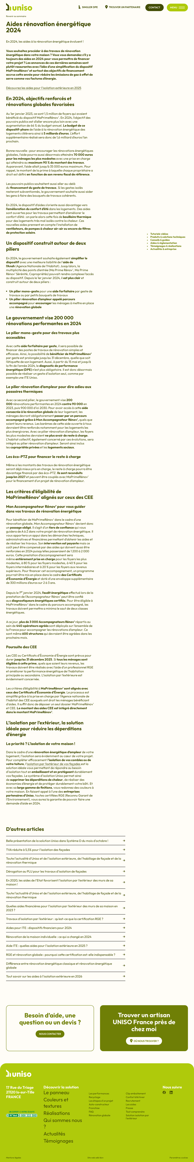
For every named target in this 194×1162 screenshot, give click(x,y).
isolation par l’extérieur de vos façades (54, 764)
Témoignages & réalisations (165, 246)
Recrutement (133, 1100)
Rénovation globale (99, 1115)
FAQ (91, 1111)
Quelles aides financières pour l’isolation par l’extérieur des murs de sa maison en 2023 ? (65, 908)
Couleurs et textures (55, 1102)
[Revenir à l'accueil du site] (19, 7)
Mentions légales (13, 1157)
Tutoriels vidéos (159, 233)
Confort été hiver (135, 1097)
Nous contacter (50, 1033)
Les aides (131, 1104)
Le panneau (56, 1092)
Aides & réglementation (163, 243)
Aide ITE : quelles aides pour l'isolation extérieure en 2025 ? (65, 946)
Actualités (54, 1133)
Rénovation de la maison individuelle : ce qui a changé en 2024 (65, 937)
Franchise (94, 1108)
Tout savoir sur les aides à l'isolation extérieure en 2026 (65, 976)
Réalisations (56, 1113)
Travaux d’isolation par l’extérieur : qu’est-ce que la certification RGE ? (65, 919)
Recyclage (94, 1097)
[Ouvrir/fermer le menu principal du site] (181, 7)
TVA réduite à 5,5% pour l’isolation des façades (65, 850)
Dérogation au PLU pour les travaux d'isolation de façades (65, 871)
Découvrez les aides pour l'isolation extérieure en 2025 (43, 88)
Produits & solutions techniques (167, 237)
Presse (129, 1108)
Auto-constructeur (99, 1104)
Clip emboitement (136, 1093)
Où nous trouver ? (144, 1041)
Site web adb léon (95, 1157)
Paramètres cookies (179, 1157)
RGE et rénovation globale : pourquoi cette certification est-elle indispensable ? (65, 955)
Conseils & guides (160, 240)
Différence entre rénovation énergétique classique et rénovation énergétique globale (65, 965)
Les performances (99, 1093)
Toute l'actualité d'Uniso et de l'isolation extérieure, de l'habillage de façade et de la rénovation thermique (65, 860)
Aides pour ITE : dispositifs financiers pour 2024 (65, 928)
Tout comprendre (135, 1111)
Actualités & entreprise (163, 249)
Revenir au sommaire (16, 16)
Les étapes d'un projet (101, 1100)
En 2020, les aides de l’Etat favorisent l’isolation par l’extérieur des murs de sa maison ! (65, 882)
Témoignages (58, 1141)
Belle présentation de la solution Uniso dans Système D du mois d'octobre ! (65, 841)
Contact (154, 7)
